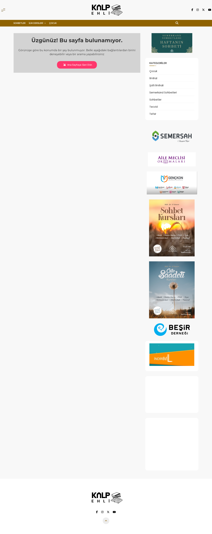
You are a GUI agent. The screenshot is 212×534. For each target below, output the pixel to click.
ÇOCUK (53, 23)
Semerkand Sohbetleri (163, 92)
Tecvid (153, 106)
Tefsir (152, 114)
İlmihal (153, 78)
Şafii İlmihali (156, 85)
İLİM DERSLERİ (36, 23)
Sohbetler (19, 23)
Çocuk (153, 71)
